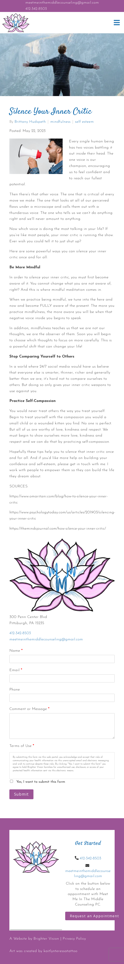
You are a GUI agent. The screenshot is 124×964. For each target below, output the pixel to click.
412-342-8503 (36, 9)
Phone (14, 690)
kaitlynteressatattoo (60, 951)
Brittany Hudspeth (30, 122)
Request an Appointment (94, 916)
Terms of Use (21, 746)
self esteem (84, 122)
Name (16, 651)
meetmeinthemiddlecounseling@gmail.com (62, 3)
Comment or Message (29, 709)
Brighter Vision (46, 939)
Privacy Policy (74, 939)
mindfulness (60, 122)
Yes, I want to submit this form (40, 782)
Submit (21, 794)
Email (15, 670)
